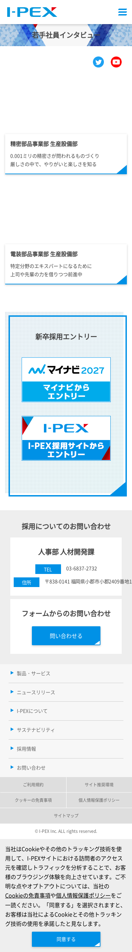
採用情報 (26, 748)
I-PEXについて (32, 710)
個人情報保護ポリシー (83, 895)
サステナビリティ (36, 729)
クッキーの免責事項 (33, 800)
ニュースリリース (36, 692)
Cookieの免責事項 (27, 895)
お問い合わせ (31, 767)
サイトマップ (66, 815)
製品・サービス (33, 673)
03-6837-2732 (81, 568)
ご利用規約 (33, 784)
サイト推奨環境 (99, 784)
